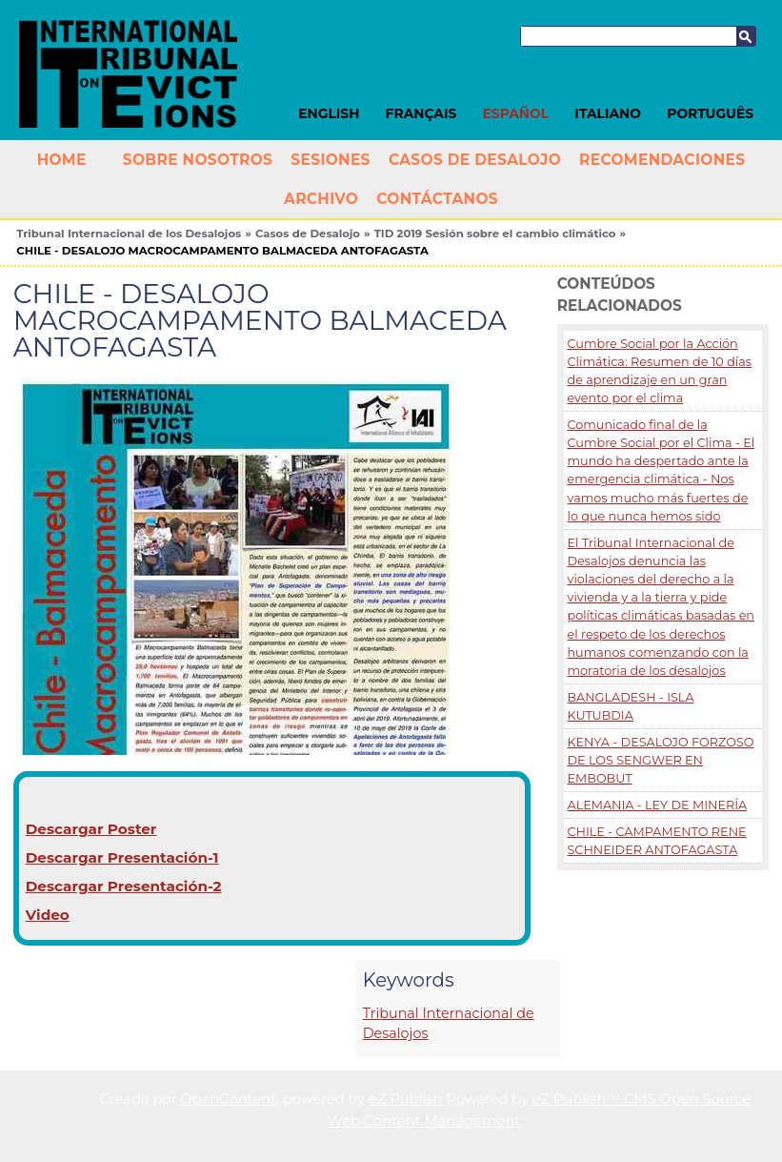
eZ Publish (406, 1099)
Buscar (745, 36)
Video (48, 915)
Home (62, 160)
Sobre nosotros (197, 160)
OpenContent (228, 1099)
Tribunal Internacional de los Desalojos (128, 233)
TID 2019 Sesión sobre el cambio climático (495, 233)
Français (421, 113)
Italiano (607, 113)
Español (516, 113)
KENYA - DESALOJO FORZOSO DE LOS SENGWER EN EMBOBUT (660, 760)
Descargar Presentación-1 (122, 857)
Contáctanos (437, 199)
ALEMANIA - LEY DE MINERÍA (657, 805)
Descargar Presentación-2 (124, 886)
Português (710, 113)
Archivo (321, 199)
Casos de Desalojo (475, 160)
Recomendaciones (662, 160)
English (328, 113)
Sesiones (330, 160)
